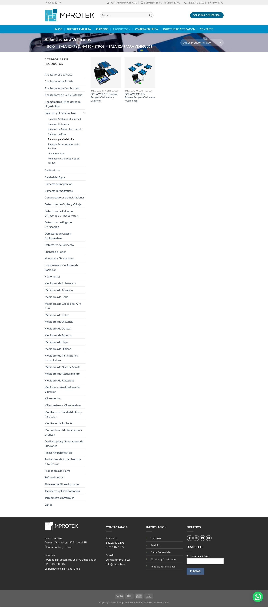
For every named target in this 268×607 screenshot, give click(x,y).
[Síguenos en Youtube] (60, 3)
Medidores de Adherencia (60, 283)
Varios (48, 504)
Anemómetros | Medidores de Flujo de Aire (63, 104)
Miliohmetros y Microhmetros (63, 405)
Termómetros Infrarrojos (59, 497)
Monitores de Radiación (59, 423)
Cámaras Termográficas (59, 190)
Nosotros (156, 537)
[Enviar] (150, 15)
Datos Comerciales (161, 552)
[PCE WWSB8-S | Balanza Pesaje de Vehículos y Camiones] (106, 72)
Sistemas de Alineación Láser (62, 484)
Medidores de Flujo (56, 342)
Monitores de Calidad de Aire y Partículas (63, 414)
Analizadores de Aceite (58, 74)
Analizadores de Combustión (62, 88)
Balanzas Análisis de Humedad (64, 118)
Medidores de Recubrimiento (62, 373)
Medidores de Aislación (59, 290)
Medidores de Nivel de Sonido (63, 366)
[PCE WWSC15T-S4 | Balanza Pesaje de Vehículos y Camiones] (140, 72)
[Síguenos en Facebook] (46, 3)
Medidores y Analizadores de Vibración (62, 389)
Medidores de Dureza (58, 328)
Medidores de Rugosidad (60, 380)
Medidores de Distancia (59, 321)
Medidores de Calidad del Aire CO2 (63, 306)
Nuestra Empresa (79, 29)
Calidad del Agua (55, 177)
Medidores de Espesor (58, 335)
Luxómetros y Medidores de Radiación (61, 267)
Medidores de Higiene (58, 348)
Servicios (101, 29)
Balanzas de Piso (57, 134)
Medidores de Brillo (56, 296)
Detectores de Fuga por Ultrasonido (59, 225)
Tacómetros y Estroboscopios (62, 490)
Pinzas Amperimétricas (58, 452)
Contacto (206, 29)
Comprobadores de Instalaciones (64, 197)
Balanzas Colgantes (58, 123)
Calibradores (52, 170)
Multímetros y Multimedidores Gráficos (63, 432)
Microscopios (53, 398)
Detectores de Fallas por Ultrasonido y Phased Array (61, 213)
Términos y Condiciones (164, 559)
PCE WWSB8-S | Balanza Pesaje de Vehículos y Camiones (104, 97)
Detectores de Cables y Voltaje (63, 204)
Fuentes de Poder (55, 251)
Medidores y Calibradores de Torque (63, 160)
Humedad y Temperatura (59, 258)
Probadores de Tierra (57, 470)
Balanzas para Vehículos (61, 139)
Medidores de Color (57, 314)
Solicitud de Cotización (179, 29)
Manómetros (52, 276)
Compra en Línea (146, 29)
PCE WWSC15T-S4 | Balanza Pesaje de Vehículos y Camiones (140, 97)
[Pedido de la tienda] (201, 42)
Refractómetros (54, 477)
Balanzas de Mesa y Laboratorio (65, 129)
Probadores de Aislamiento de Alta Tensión (63, 461)
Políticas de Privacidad (163, 566)
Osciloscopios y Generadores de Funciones (64, 444)
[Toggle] (83, 113)
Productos (122, 29)
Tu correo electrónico (205, 561)
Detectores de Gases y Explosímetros (58, 236)
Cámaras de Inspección (58, 183)
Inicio (58, 29)
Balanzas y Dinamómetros (81, 46)
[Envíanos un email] (53, 3)
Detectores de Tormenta (59, 244)
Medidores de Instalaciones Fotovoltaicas (61, 358)
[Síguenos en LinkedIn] (56, 3)
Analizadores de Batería (59, 81)
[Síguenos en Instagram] (49, 3)
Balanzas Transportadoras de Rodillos (63, 146)
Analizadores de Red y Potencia (63, 94)
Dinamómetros (56, 153)
